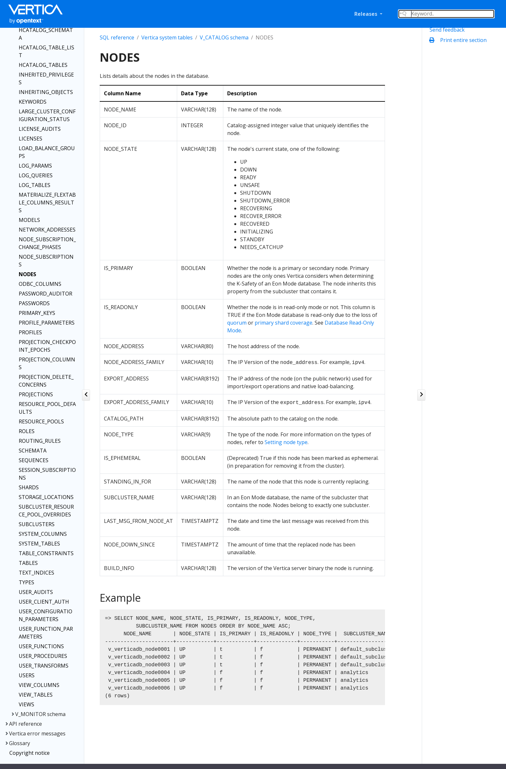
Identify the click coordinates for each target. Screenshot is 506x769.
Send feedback (447, 29)
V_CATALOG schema (224, 37)
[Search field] (446, 13)
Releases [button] (366, 13)
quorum (237, 322)
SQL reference (117, 37)
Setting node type (286, 442)
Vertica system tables (167, 37)
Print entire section (459, 40)
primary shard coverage (283, 322)
